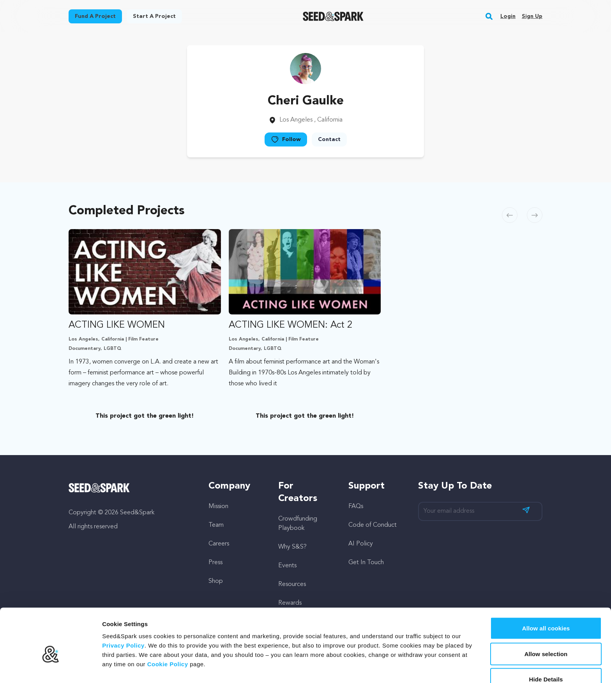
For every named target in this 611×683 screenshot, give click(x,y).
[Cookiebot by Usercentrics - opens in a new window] (50, 668)
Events (287, 566)
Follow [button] (286, 139)
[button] (489, 16)
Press (215, 562)
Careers (218, 544)
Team (216, 525)
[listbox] (305, 326)
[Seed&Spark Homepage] (333, 16)
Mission (218, 506)
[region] (305, 326)
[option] (146, 326)
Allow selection (546, 612)
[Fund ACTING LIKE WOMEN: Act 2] (305, 309)
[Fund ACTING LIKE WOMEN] (145, 309)
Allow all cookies (546, 587)
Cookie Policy (167, 622)
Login (508, 16)
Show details (409, 667)
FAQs (355, 506)
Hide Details (546, 638)
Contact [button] (329, 139)
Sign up (532, 16)
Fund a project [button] (95, 16)
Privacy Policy (123, 604)
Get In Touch (366, 562)
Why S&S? (292, 547)
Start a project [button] (154, 16)
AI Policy (360, 544)
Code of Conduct (372, 525)
